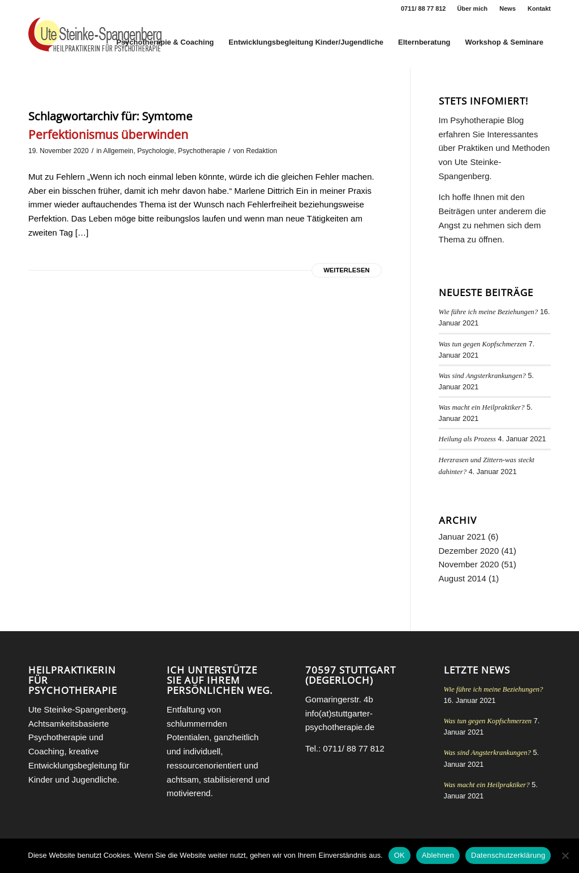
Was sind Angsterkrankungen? (482, 376)
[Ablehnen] (565, 855)
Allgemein (118, 151)
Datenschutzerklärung (508, 855)
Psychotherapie (202, 151)
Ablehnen (438, 855)
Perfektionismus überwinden (108, 134)
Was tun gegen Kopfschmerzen (483, 344)
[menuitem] (473, 8)
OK (399, 855)
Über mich (472, 8)
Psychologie (155, 151)
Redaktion (261, 151)
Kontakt (539, 8)
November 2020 (469, 564)
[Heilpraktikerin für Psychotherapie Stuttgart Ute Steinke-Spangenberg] (95, 42)
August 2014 (462, 578)
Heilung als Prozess (467, 439)
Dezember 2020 (469, 550)
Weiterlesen (346, 270)
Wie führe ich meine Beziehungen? (488, 312)
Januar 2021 (462, 536)
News (507, 8)
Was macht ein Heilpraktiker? (482, 407)
